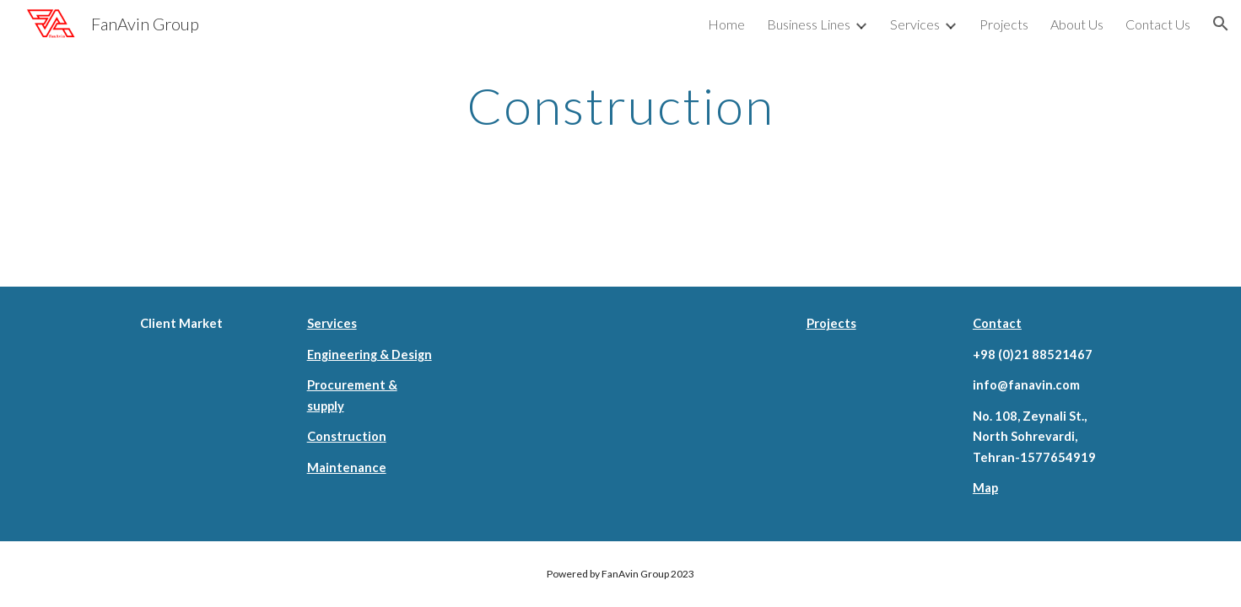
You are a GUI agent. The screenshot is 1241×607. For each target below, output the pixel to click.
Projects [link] (1003, 24)
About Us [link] (1076, 24)
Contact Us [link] (1157, 24)
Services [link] (915, 24)
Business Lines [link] (808, 24)
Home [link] (726, 24)
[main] (621, 105)
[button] (1221, 23)
